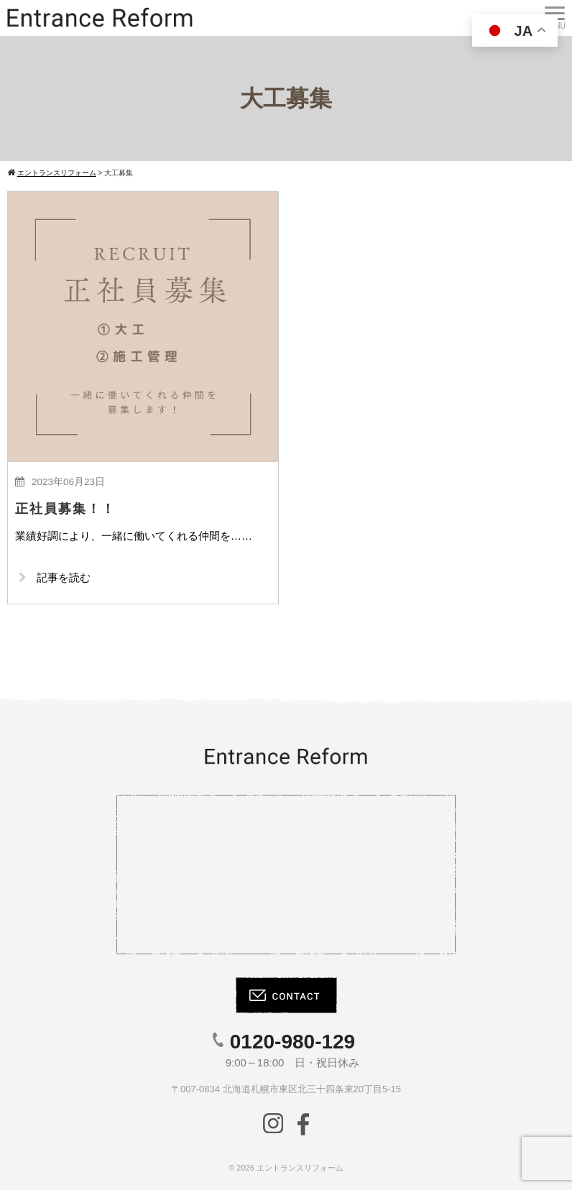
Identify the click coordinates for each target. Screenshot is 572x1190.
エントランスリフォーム (300, 1167)
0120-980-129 (292, 1041)
